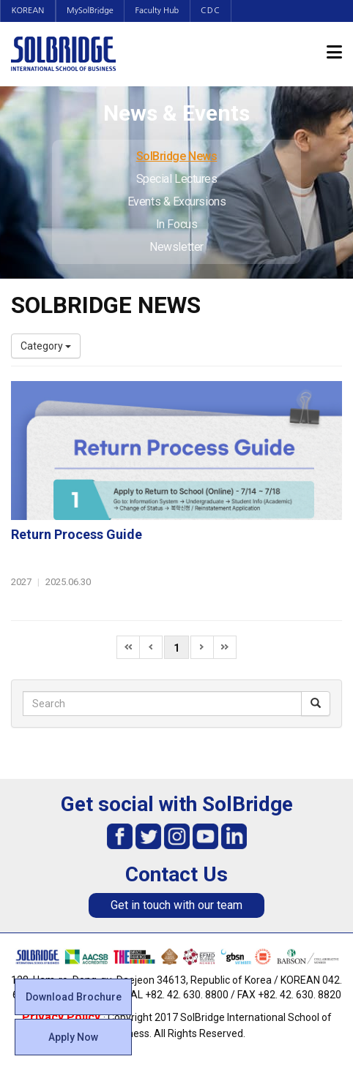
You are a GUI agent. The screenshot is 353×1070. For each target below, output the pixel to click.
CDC (213, 11)
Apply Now (73, 1037)
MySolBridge (91, 11)
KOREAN (28, 11)
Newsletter (176, 247)
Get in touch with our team (176, 905)
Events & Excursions (176, 201)
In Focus (176, 224)
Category (46, 346)
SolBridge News (177, 156)
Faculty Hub (160, 11)
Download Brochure (74, 997)
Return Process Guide (76, 534)
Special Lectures (177, 179)
